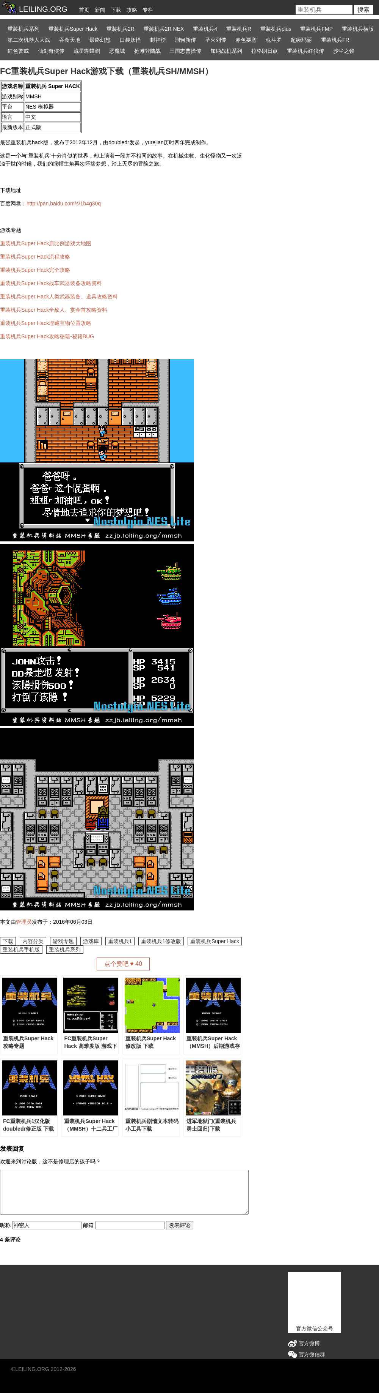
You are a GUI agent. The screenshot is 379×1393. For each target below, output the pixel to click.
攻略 (132, 10)
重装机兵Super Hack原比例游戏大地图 (45, 243)
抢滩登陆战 (147, 51)
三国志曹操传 (185, 51)
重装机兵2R (120, 29)
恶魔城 (117, 51)
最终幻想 (100, 40)
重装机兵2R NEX (164, 29)
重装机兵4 (205, 29)
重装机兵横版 (358, 29)
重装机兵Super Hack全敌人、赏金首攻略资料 (53, 310)
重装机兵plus (275, 29)
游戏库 (91, 941)
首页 (84, 10)
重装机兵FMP (316, 29)
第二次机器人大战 (29, 40)
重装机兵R (238, 29)
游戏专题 (63, 941)
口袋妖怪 (130, 40)
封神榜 (158, 40)
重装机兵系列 (23, 29)
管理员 (24, 922)
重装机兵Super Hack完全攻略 (35, 270)
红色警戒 (18, 51)
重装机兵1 (120, 941)
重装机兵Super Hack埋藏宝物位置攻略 (45, 323)
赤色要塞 (246, 40)
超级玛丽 (301, 40)
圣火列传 (215, 40)
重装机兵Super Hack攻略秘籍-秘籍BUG (47, 336)
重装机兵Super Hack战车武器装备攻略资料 (51, 283)
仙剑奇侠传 (51, 51)
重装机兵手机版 (21, 950)
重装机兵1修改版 (161, 941)
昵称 (5, 1225)
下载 (116, 10)
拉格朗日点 (264, 51)
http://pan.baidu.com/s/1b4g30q (64, 203)
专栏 (148, 10)
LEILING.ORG (32, 1369)
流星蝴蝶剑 (87, 51)
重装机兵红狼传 (305, 51)
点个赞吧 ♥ (123, 964)
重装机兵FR (335, 40)
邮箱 (88, 1225)
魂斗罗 (274, 40)
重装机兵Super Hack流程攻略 (35, 257)
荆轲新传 (185, 40)
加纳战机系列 (226, 51)
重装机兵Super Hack (73, 29)
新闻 (100, 10)
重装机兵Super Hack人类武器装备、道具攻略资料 (59, 296)
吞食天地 (69, 40)
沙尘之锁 (343, 51)
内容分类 (33, 941)
